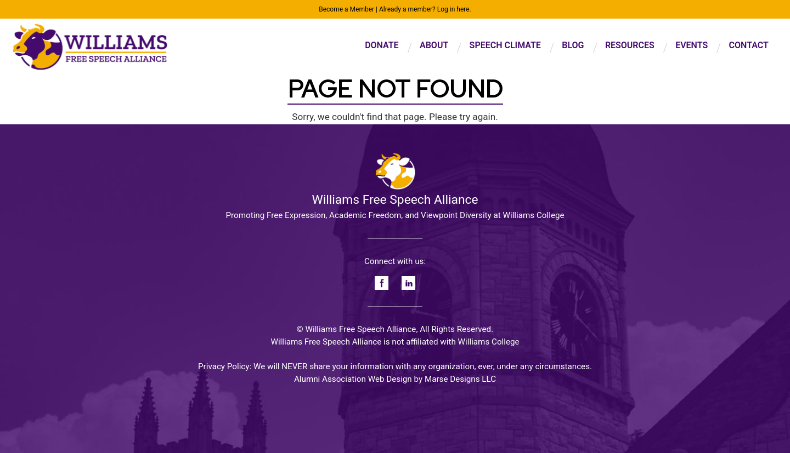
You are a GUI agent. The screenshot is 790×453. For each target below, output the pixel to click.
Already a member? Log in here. (425, 9)
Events (691, 45)
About (434, 45)
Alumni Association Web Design (353, 379)
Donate (381, 45)
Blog (573, 45)
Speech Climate (505, 45)
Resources (629, 45)
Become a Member (346, 9)
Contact (749, 45)
